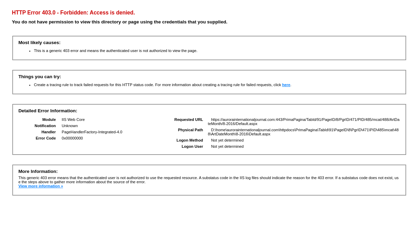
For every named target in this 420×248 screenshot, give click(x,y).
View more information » (40, 186)
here (286, 85)
